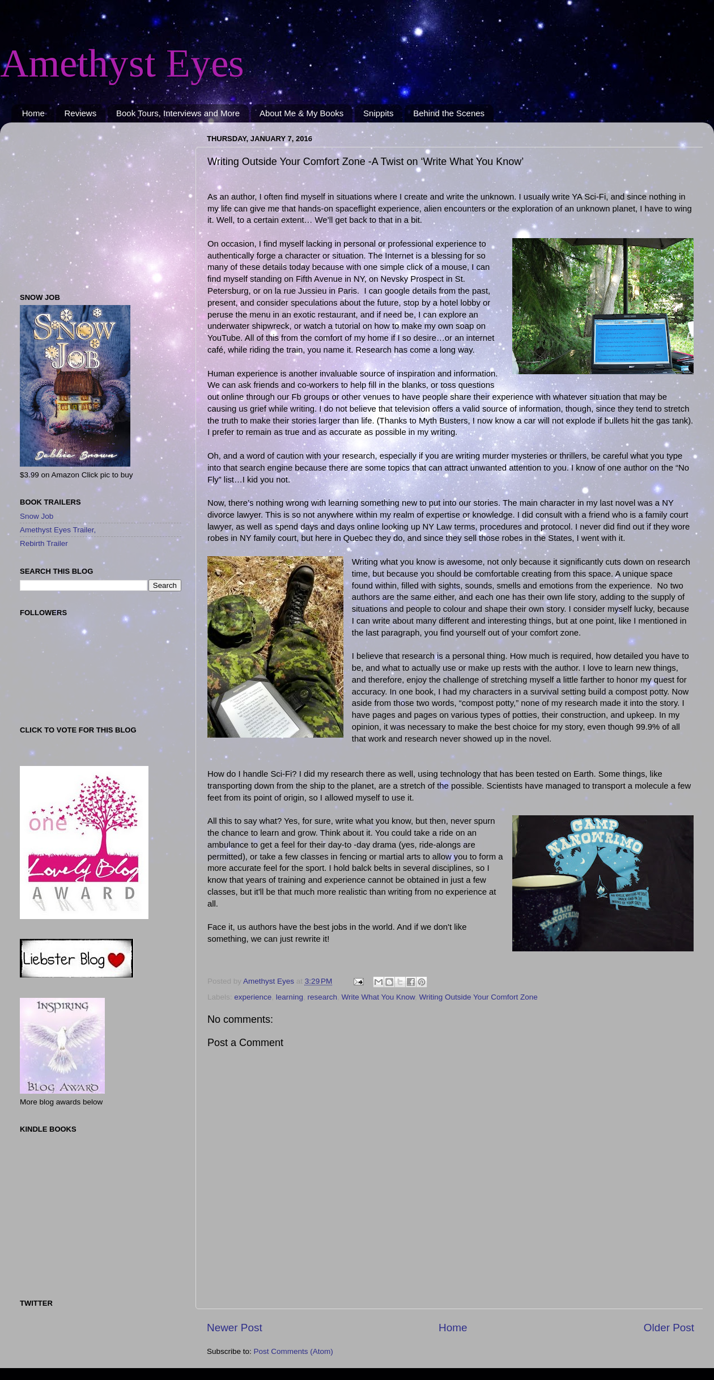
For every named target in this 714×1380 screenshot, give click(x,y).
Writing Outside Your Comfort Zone (478, 997)
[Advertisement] (91, 202)
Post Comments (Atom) (293, 1351)
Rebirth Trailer (44, 543)
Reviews (81, 113)
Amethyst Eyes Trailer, (58, 530)
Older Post (669, 1328)
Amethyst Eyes (122, 63)
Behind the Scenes (448, 113)
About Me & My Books (301, 113)
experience (252, 997)
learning (289, 997)
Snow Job (36, 516)
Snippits (378, 113)
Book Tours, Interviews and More (178, 113)
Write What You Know (378, 997)
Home (33, 113)
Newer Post (234, 1328)
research (322, 997)
